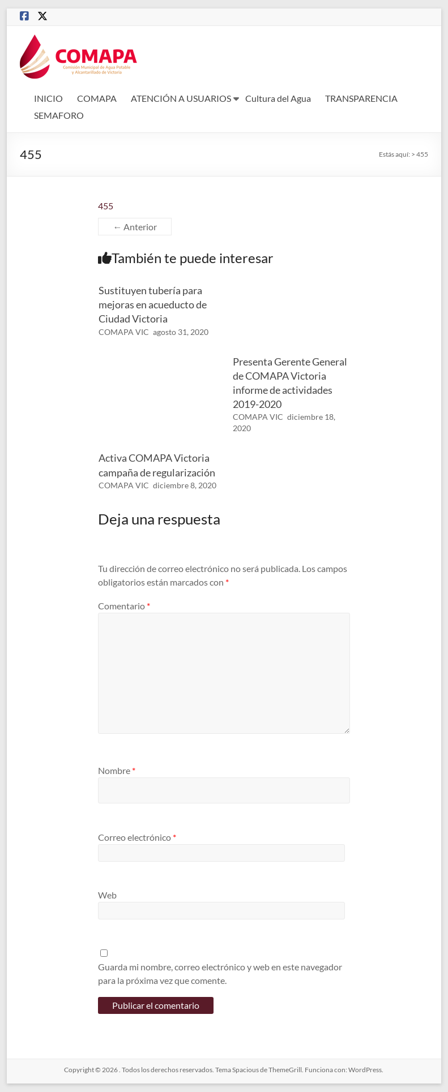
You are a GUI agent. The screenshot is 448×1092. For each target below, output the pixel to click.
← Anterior (135, 226)
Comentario (124, 605)
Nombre (116, 770)
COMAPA (97, 98)
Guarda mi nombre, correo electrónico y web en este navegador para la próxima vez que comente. (220, 973)
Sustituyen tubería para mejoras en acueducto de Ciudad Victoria (153, 304)
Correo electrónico (137, 837)
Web (107, 894)
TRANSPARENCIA (361, 98)
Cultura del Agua (278, 98)
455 (105, 205)
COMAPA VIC (124, 332)
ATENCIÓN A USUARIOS (181, 98)
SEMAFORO (59, 115)
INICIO (48, 98)
